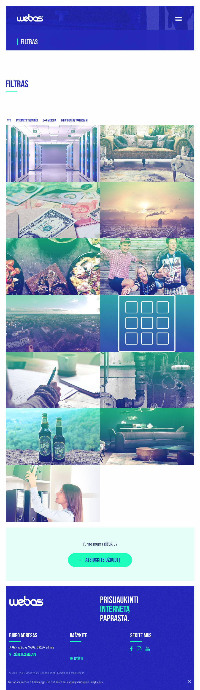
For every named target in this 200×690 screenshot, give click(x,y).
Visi (9, 120)
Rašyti (78, 658)
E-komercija (49, 120)
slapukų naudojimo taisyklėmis (84, 682)
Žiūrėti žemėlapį (25, 654)
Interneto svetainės (27, 120)
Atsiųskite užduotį (102, 560)
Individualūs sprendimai (74, 120)
